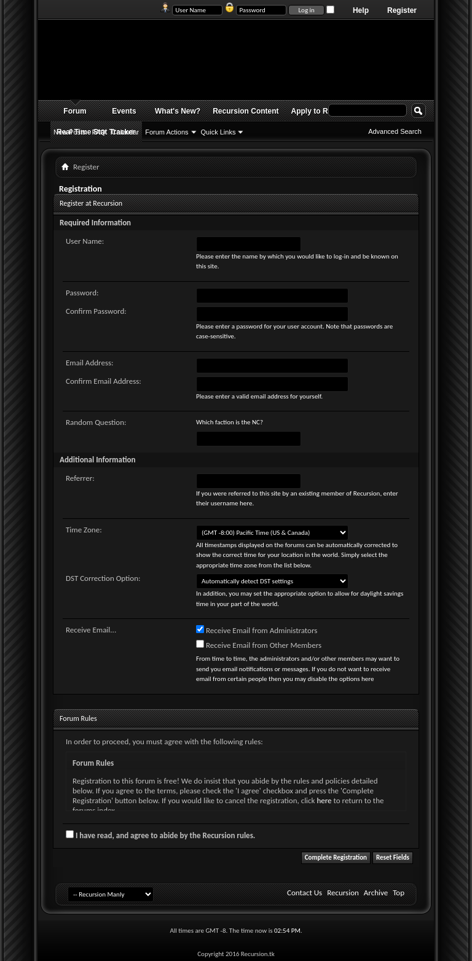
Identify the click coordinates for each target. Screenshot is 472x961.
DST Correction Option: (103, 578)
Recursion (343, 892)
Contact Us (304, 892)
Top (398, 892)
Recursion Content (245, 111)
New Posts (69, 132)
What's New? (177, 111)
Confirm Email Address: (103, 381)
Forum (74, 111)
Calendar (126, 132)
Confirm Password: (96, 311)
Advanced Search (395, 131)
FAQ (99, 132)
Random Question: (96, 422)
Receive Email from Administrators (256, 630)
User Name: (85, 241)
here (324, 800)
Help (361, 10)
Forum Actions (166, 132)
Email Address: (90, 362)
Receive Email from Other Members (258, 645)
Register (402, 10)
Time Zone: (84, 529)
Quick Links (218, 132)
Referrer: (80, 478)
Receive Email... (91, 629)
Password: (82, 292)
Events (124, 111)
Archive (376, 892)
